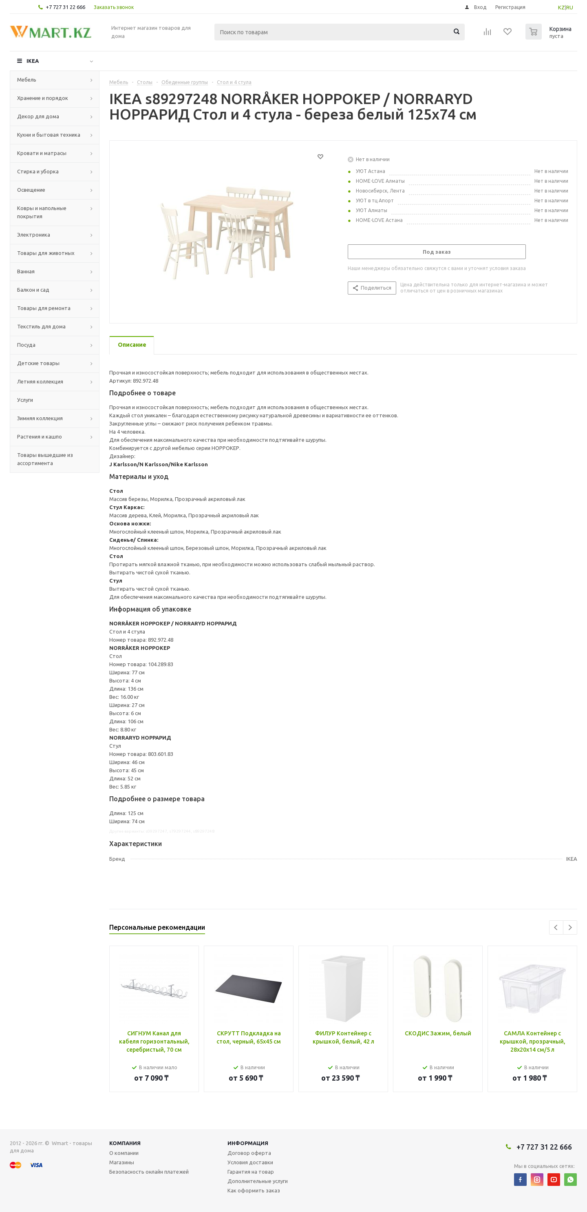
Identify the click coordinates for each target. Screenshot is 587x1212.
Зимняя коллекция (40, 418)
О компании (124, 1153)
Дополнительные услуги (257, 1181)
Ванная (26, 271)
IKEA (32, 61)
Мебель (26, 79)
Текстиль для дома (41, 326)
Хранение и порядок (42, 98)
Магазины (121, 1162)
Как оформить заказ (253, 1190)
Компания (125, 1143)
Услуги (25, 400)
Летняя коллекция (40, 381)
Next (570, 927)
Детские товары (38, 363)
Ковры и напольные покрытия (41, 212)
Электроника (33, 234)
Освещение (31, 190)
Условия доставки (250, 1162)
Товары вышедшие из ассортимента (45, 459)
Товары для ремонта (44, 308)
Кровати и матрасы (41, 153)
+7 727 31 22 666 (65, 7)
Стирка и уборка (38, 171)
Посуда (26, 345)
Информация (247, 1143)
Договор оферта (249, 1153)
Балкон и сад (33, 289)
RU (569, 7)
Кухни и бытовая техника (48, 134)
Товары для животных (46, 253)
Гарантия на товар (250, 1171)
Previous (556, 927)
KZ (561, 7)
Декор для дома (38, 116)
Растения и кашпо (39, 436)
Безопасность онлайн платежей (149, 1171)
